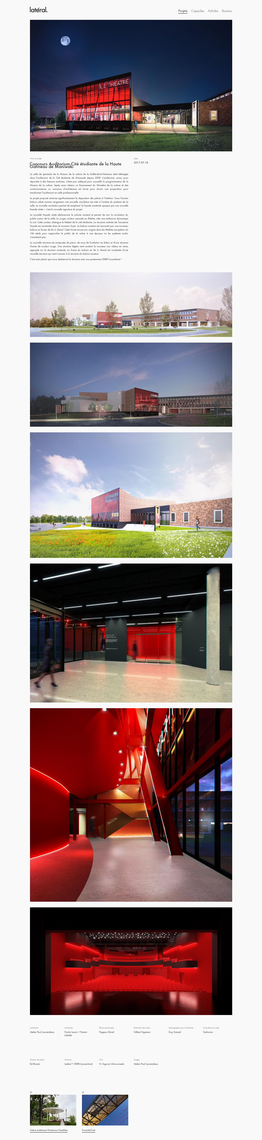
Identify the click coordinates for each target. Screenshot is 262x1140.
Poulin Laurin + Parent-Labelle (76, 1033)
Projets (182, 10)
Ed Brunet (35, 1063)
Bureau (227, 10)
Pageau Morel (106, 1032)
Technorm (208, 1032)
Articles (213, 10)
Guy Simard (175, 1032)
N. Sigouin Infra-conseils (111, 1063)
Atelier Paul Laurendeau (42, 1032)
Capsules (197, 10)
